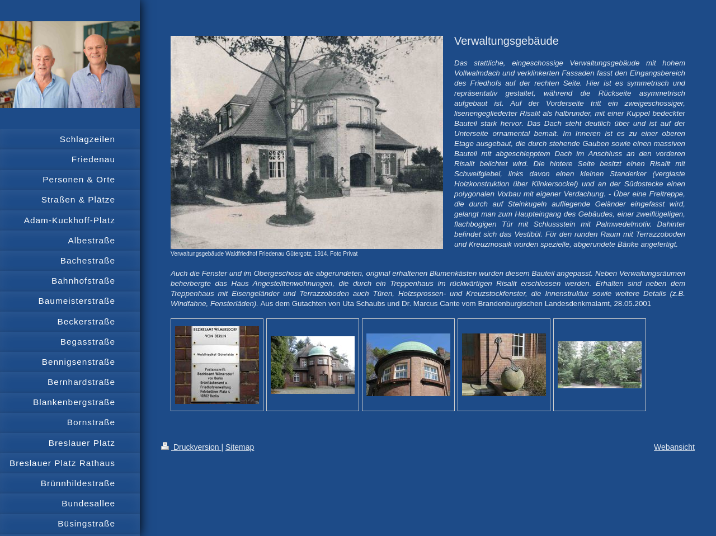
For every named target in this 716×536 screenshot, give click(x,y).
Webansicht (674, 447)
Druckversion (191, 447)
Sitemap (239, 447)
